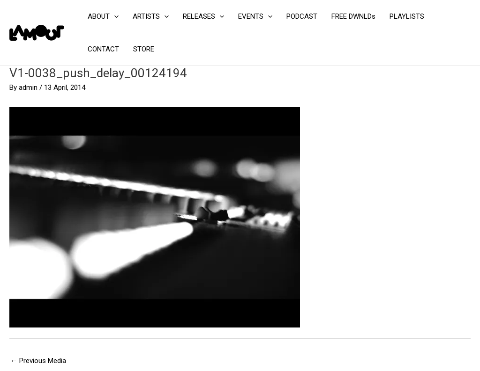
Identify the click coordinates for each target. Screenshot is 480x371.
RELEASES (203, 16)
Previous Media (38, 360)
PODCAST (301, 16)
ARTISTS (151, 16)
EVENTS (255, 16)
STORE (143, 49)
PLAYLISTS (407, 16)
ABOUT (103, 16)
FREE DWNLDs (353, 16)
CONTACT (103, 49)
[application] (114, 16)
